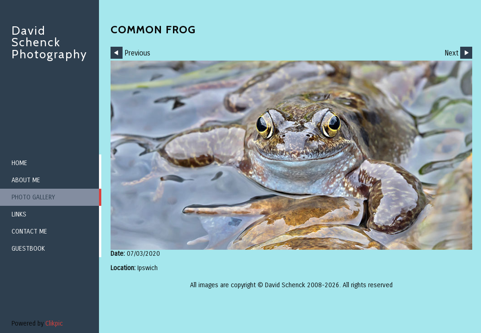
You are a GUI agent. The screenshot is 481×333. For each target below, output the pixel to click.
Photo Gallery (33, 197)
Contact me (29, 231)
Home (19, 163)
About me (26, 180)
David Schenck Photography (49, 42)
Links (19, 214)
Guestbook (28, 249)
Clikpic (54, 323)
